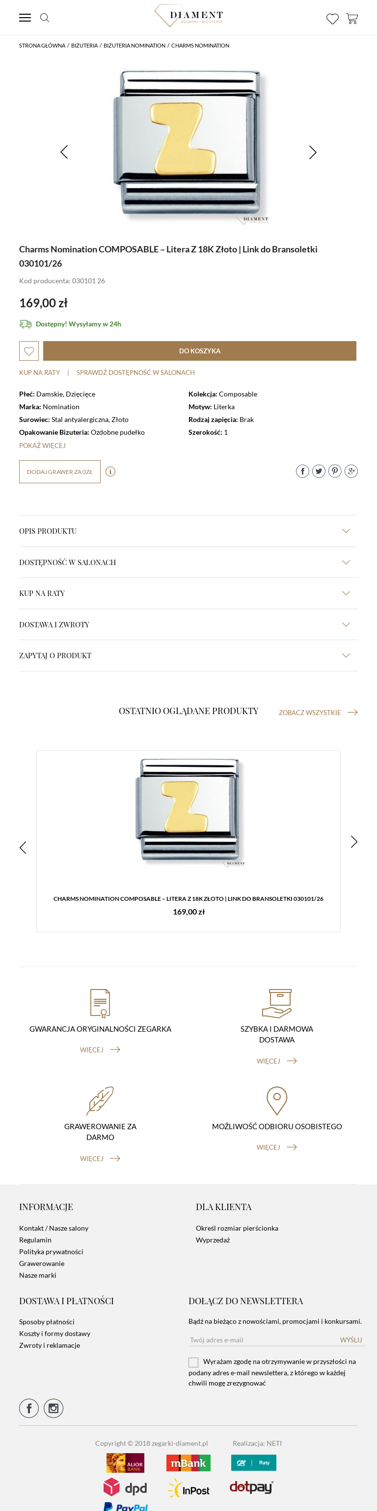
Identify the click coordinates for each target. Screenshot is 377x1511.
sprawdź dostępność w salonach (136, 372)
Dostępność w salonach (184, 562)
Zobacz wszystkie (318, 713)
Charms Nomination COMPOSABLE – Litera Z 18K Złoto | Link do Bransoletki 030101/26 (188, 900)
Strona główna (42, 45)
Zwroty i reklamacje (49, 1330)
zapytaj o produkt (184, 655)
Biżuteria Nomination (134, 45)
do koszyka (199, 351)
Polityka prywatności (51, 1236)
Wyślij (351, 1325)
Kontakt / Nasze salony (53, 1213)
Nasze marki (37, 1260)
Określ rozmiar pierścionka (237, 1213)
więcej (100, 1035)
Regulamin (35, 1224)
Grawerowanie (41, 1248)
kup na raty (184, 593)
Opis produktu (184, 531)
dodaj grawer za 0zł (60, 471)
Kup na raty (39, 372)
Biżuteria (84, 45)
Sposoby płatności (47, 1306)
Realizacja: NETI (257, 1428)
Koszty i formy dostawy (54, 1318)
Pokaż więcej (42, 445)
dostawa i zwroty (184, 624)
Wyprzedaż (213, 1224)
